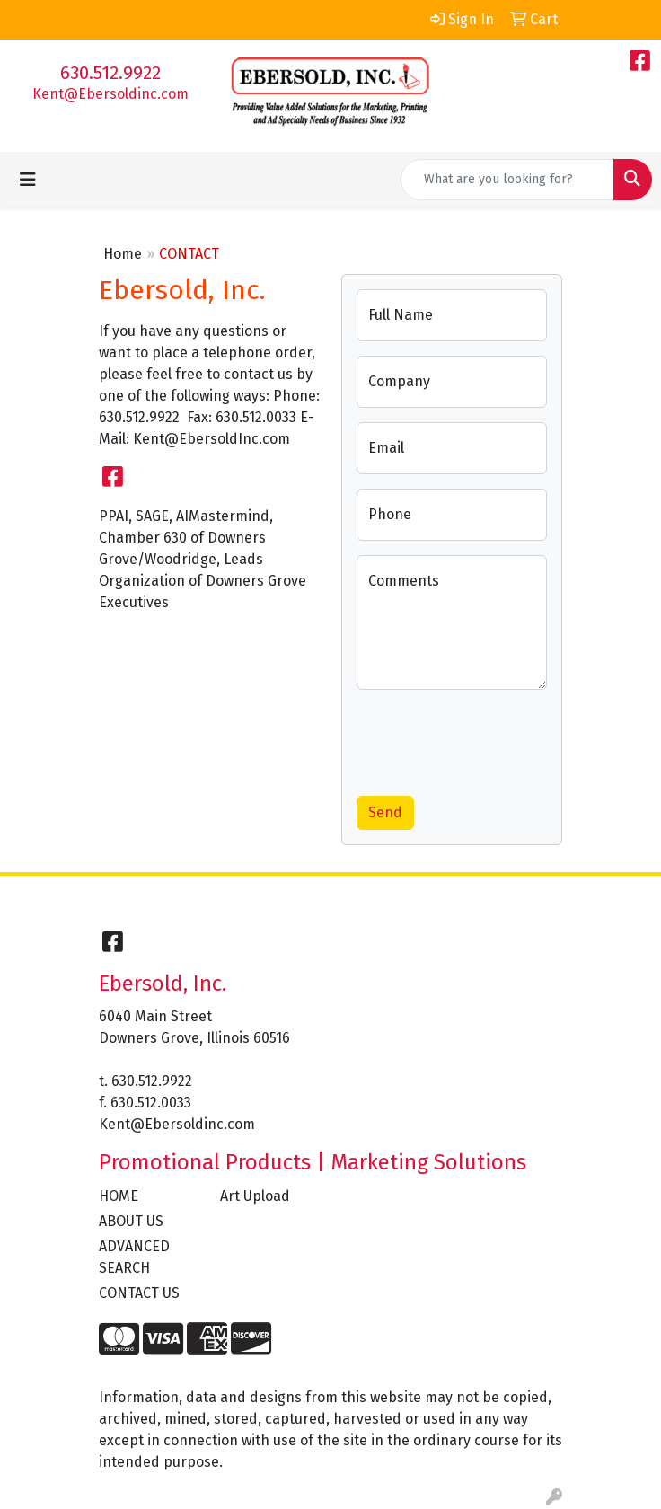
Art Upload (255, 1196)
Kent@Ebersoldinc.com (110, 93)
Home (122, 253)
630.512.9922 (110, 73)
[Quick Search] (507, 179)
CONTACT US (139, 1293)
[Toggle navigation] (28, 179)
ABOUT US (131, 1221)
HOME (118, 1196)
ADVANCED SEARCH (134, 1257)
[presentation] (493, 739)
